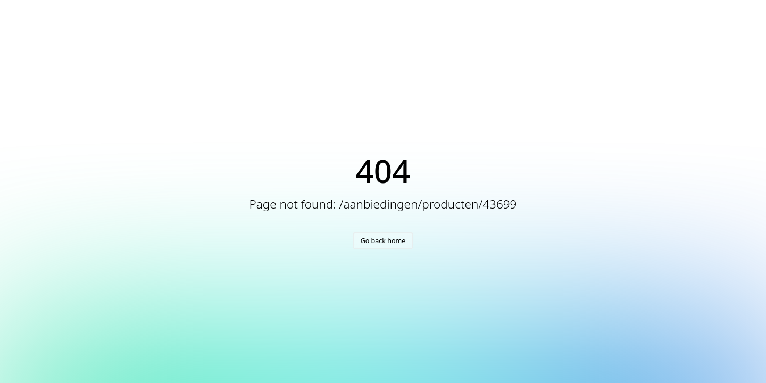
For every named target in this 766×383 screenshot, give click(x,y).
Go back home (383, 240)
